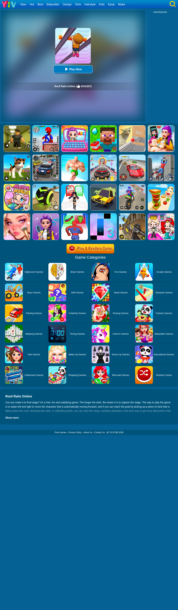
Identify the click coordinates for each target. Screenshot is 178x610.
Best (40, 4)
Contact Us (99, 432)
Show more (12, 417)
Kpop (111, 4)
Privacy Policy (75, 432)
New (23, 4)
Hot (32, 4)
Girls (78, 4)
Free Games (60, 432)
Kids (101, 4)
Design (67, 4)
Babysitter (53, 4)
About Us (87, 432)
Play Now (73, 69)
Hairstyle (90, 4)
